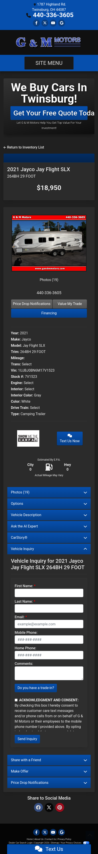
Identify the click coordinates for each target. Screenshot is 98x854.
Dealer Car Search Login (20, 843)
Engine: (17, 383)
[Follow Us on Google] (61, 23)
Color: (15, 401)
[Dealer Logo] (49, 42)
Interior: (17, 389)
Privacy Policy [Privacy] (64, 839)
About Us (39, 839)
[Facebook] (38, 807)
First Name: (24, 586)
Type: (15, 414)
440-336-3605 (53, 15)
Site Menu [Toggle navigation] (49, 63)
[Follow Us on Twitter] (45, 23)
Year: (15, 333)
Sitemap (55, 843)
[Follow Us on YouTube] (53, 23)
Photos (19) (49, 280)
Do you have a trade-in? (36, 688)
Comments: (24, 664)
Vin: (14, 370)
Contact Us (50, 839)
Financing (49, 313)
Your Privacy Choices (75, 843)
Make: (16, 339)
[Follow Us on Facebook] (36, 23)
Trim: (15, 352)
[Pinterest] (59, 807)
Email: (19, 617)
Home (30, 839)
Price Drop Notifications (31, 304)
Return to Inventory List (24, 147)
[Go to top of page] (90, 835)
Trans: (16, 364)
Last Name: (24, 601)
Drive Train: (20, 408)
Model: (16, 345)
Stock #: (17, 376)
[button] (16, 244)
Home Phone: (25, 648)
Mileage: (18, 358)
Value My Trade (70, 304)
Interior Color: (22, 395)
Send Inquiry (27, 739)
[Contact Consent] (16, 700)
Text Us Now (70, 438)
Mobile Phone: (26, 632)
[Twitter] (49, 807)
